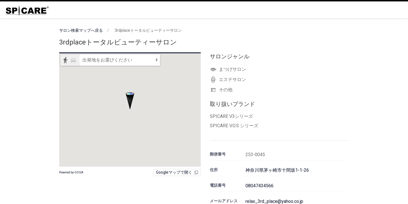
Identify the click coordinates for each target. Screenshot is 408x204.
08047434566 (259, 185)
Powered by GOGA (71, 172)
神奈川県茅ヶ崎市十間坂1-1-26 (277, 170)
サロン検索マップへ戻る (81, 30)
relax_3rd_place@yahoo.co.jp (274, 201)
